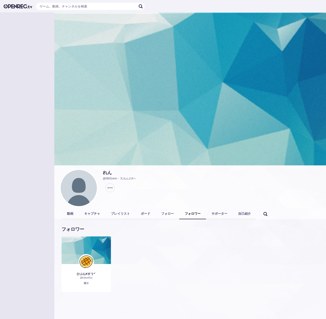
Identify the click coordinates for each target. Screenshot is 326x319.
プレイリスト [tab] (120, 213)
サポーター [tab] (219, 213)
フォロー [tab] (167, 213)
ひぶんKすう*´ (86, 274)
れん (107, 172)
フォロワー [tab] (193, 213)
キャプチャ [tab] (92, 213)
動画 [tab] (70, 213)
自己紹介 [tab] (244, 213)
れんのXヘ (128, 178)
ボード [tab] (145, 213)
